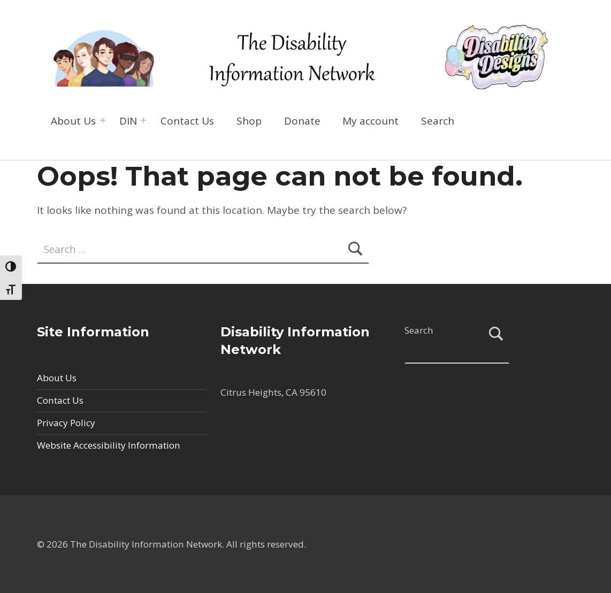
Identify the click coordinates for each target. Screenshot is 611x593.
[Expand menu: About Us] (102, 120)
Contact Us (187, 121)
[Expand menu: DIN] (143, 120)
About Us (73, 121)
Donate (302, 121)
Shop (249, 121)
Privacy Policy (66, 423)
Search (437, 121)
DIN (128, 121)
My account (370, 121)
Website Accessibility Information (108, 445)
